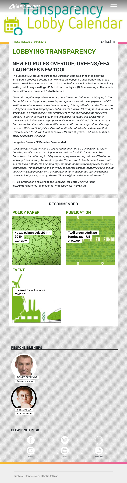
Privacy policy (33, 476)
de (108, 41)
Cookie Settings (50, 476)
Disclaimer (19, 476)
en (102, 41)
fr (113, 41)
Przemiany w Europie (29, 290)
